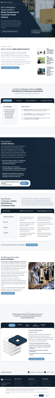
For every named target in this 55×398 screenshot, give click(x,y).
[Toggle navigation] (52, 2)
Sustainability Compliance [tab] (46, 100)
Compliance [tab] (19, 324)
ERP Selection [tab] (27, 325)
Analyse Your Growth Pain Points (10, 67)
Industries (6, 38)
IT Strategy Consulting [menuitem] (32, 381)
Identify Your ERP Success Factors (10, 31)
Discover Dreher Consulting (36, 359)
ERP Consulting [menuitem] (18, 378)
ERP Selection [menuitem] (17, 380)
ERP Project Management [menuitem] (19, 384)
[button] (40, 2)
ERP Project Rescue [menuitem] (18, 383)
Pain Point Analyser (24, 183)
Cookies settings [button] (36, 395)
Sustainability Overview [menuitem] (46, 380)
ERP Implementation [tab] (36, 325)
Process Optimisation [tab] (12, 325)
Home (2, 38)
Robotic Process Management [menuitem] (34, 385)
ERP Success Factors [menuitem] (18, 386)
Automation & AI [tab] (43, 325)
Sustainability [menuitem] (45, 378)
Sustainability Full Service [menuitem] (46, 385)
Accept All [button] (41, 395)
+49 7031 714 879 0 (50, 372)
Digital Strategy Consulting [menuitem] (33, 380)
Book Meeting (46, 2)
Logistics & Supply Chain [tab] (31, 100)
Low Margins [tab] (18, 100)
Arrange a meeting (6, 372)
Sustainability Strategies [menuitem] (46, 384)
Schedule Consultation (8, 293)
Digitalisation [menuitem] (31, 378)
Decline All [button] (46, 395)
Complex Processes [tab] (7, 100)
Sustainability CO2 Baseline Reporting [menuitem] (47, 382)
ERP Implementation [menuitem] (18, 381)
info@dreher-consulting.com (36, 372)
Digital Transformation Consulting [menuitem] (32, 384)
